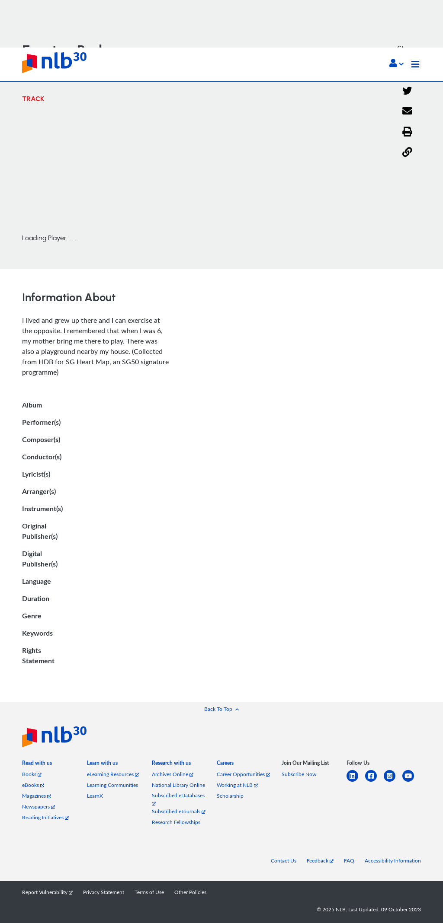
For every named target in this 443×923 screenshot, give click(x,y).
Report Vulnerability (47, 892)
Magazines (36, 796)
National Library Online (178, 785)
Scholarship (230, 796)
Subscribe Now (299, 774)
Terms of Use (149, 892)
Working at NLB (237, 785)
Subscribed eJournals (178, 811)
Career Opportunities (243, 774)
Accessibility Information (393, 860)
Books (32, 774)
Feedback (320, 860)
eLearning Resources (113, 774)
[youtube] (411, 781)
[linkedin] (356, 781)
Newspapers (38, 806)
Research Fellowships (176, 822)
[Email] (407, 111)
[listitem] (37, 764)
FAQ (349, 860)
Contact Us (283, 860)
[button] (396, 64)
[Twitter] (407, 91)
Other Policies (190, 892)
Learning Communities (112, 785)
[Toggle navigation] (415, 64)
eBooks (33, 785)
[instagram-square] (393, 781)
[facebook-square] (374, 781)
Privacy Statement (103, 892)
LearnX (95, 796)
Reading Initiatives (45, 817)
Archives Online (172, 774)
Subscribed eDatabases (178, 798)
